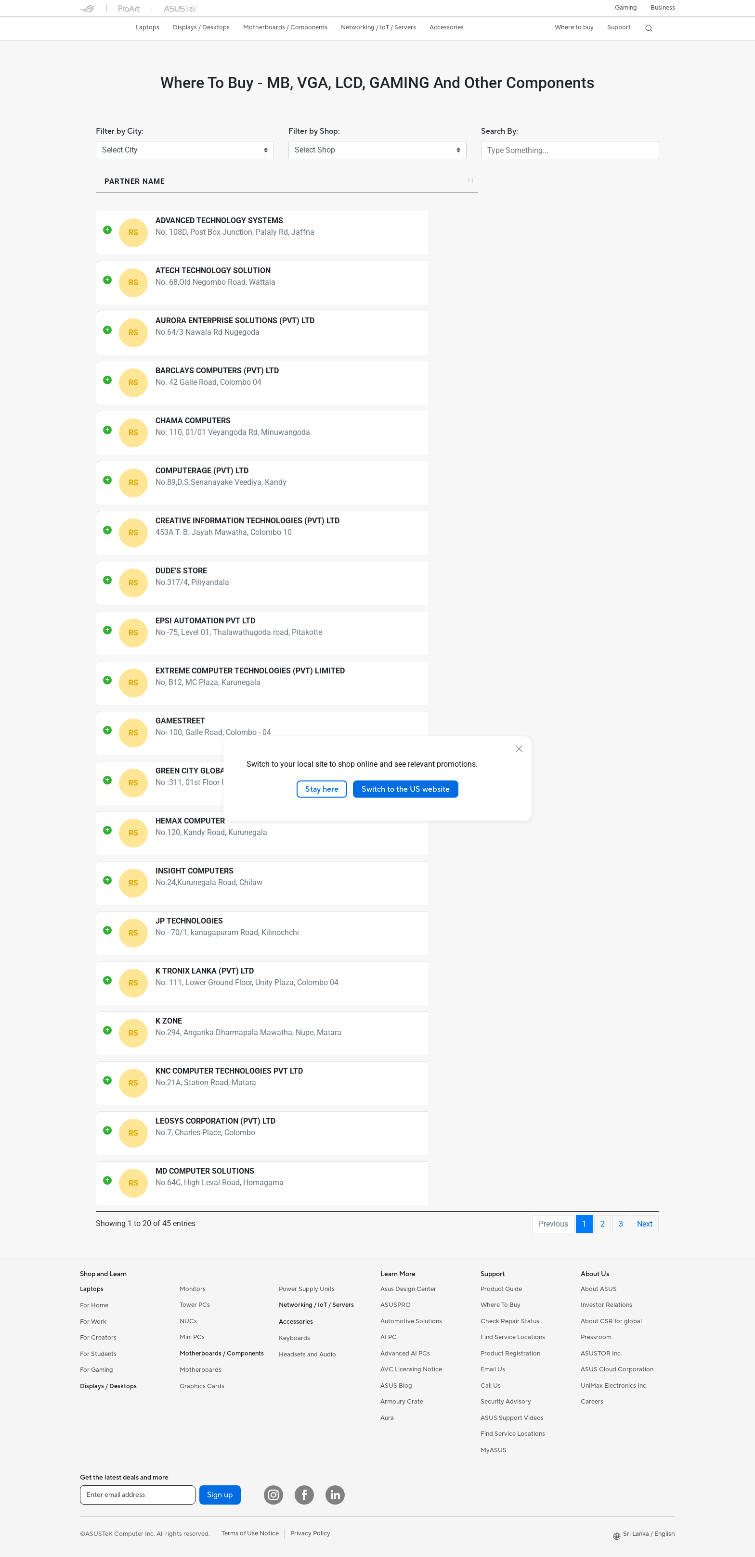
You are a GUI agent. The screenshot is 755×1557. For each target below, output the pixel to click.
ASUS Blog (396, 1386)
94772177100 (458, 1083)
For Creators (98, 1338)
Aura (387, 1418)
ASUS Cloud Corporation (617, 1369)
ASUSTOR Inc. (601, 1353)
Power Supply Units (307, 1289)
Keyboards (294, 1338)
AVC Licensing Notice (411, 1369)
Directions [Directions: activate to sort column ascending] (545, 181)
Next (644, 1223)
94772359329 (458, 883)
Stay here (321, 789)
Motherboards (200, 1370)
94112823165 (458, 333)
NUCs (188, 1321)
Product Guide (501, 1289)
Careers (592, 1401)
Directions (546, 233)
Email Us (493, 1369)
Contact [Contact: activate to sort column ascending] (445, 181)
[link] (96, 29)
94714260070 (458, 683)
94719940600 (458, 833)
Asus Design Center (408, 1289)
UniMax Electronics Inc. (614, 1386)
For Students (98, 1354)
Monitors (193, 1289)
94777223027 (458, 733)
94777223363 (458, 433)
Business (663, 8)
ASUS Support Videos (512, 1418)
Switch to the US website (406, 789)
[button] (626, 8)
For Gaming (96, 1370)
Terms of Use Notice (250, 1533)
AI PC (388, 1337)
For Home (94, 1305)
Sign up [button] (220, 1495)
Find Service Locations (513, 1337)
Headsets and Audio (307, 1354)
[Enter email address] (137, 1495)
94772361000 (458, 283)
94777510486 (458, 533)
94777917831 (458, 233)
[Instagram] (273, 1495)
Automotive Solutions (411, 1321)
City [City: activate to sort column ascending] (610, 181)
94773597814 (458, 633)
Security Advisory (506, 1401)
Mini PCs (192, 1337)
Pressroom (596, 1337)
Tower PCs (195, 1305)
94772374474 (458, 483)
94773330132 (458, 933)
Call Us (491, 1386)
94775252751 (458, 583)
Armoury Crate (401, 1401)
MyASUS (494, 1450)
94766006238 (458, 1183)
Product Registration (510, 1353)
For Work (93, 1322)
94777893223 (458, 983)
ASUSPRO (395, 1305)
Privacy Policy (310, 1533)
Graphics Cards (202, 1386)
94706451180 (458, 1133)
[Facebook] (304, 1495)
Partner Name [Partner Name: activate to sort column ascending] (134, 181)
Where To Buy (501, 1305)
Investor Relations (606, 1305)
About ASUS (599, 1289)
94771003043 (458, 1033)
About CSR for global (611, 1321)
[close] (519, 748)
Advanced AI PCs (405, 1353)
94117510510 (458, 383)
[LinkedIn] (335, 1495)
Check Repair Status (510, 1321)
